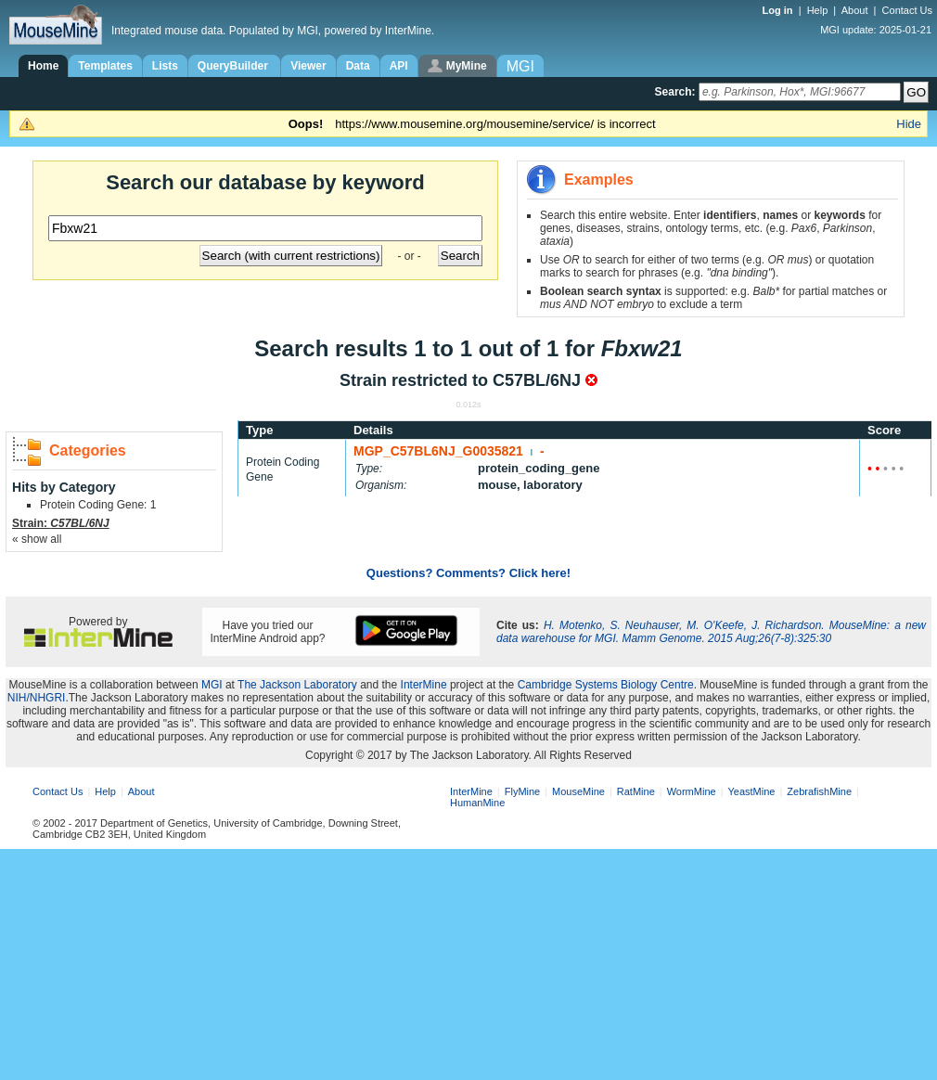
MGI (212, 684)
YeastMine (751, 791)
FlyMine (523, 791)
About (854, 10)
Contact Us (907, 10)
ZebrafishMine (819, 791)
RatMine (636, 791)
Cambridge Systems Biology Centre (606, 684)
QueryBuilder (234, 65)
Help (817, 10)
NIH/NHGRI (36, 697)
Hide (908, 124)
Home (43, 65)
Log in (779, 10)
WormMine (691, 791)
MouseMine (578, 791)
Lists (165, 65)
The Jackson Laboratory (297, 684)
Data (358, 65)
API (399, 65)
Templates (105, 65)
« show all (36, 539)
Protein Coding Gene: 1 (98, 504)
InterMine (424, 684)
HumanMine (477, 802)
